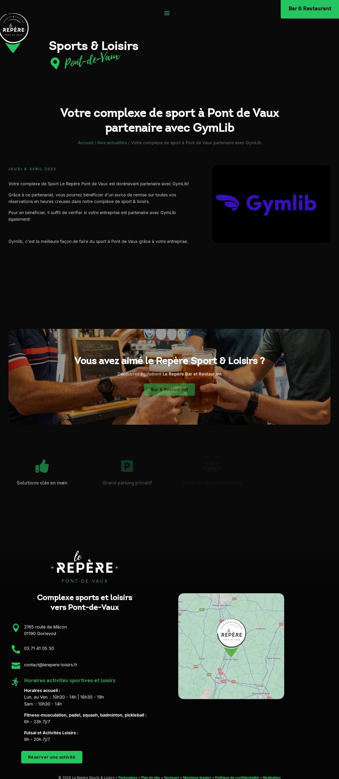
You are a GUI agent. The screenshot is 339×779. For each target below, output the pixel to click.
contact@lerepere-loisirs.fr (50, 664)
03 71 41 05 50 (39, 648)
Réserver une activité (51, 757)
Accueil (85, 142)
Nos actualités (112, 142)
